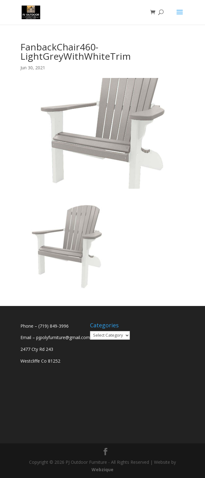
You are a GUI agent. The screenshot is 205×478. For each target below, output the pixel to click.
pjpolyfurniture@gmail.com (63, 337)
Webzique (102, 469)
